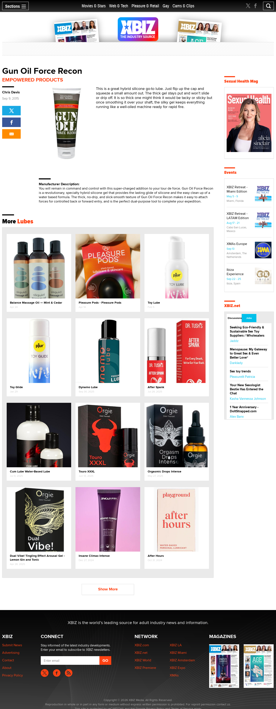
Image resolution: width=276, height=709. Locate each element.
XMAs (174, 675)
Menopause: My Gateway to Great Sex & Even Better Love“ (248, 353)
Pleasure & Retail (145, 6)
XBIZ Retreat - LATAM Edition (238, 215)
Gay (166, 6)
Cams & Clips (183, 6)
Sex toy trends (240, 371)
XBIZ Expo (177, 667)
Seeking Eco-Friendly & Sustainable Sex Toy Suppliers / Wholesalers (247, 331)
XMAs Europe (237, 243)
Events (230, 172)
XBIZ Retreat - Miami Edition (237, 189)
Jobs (249, 318)
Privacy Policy (12, 675)
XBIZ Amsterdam (182, 660)
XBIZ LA (176, 645)
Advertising (10, 652)
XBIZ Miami (178, 652)
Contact (8, 660)
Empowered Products (32, 79)
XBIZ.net (232, 306)
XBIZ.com (142, 645)
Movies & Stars (94, 6)
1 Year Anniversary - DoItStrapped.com (244, 409)
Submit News (12, 645)
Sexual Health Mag (241, 81)
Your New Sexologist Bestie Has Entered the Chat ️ (246, 389)
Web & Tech (118, 6)
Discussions (234, 318)
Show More (108, 589)
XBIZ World (143, 660)
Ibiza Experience (235, 271)
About (6, 667)
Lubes (25, 221)
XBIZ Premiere (145, 667)
